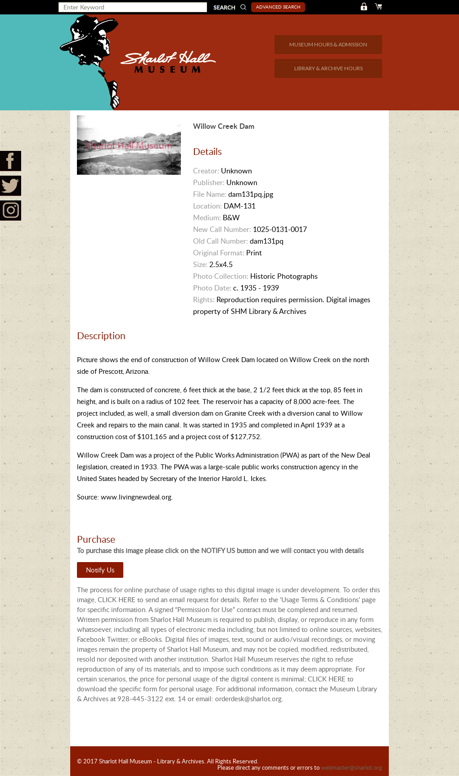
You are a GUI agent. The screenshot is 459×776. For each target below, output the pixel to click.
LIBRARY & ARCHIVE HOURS (328, 68)
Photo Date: (212, 288)
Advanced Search (278, 7)
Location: (207, 206)
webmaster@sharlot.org (351, 767)
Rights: (204, 299)
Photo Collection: (220, 276)
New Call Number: (222, 229)
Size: (200, 264)
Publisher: (209, 182)
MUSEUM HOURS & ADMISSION (328, 44)
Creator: (206, 171)
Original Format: (218, 253)
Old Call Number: (220, 241)
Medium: (207, 217)
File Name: (209, 194)
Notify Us (100, 569)
